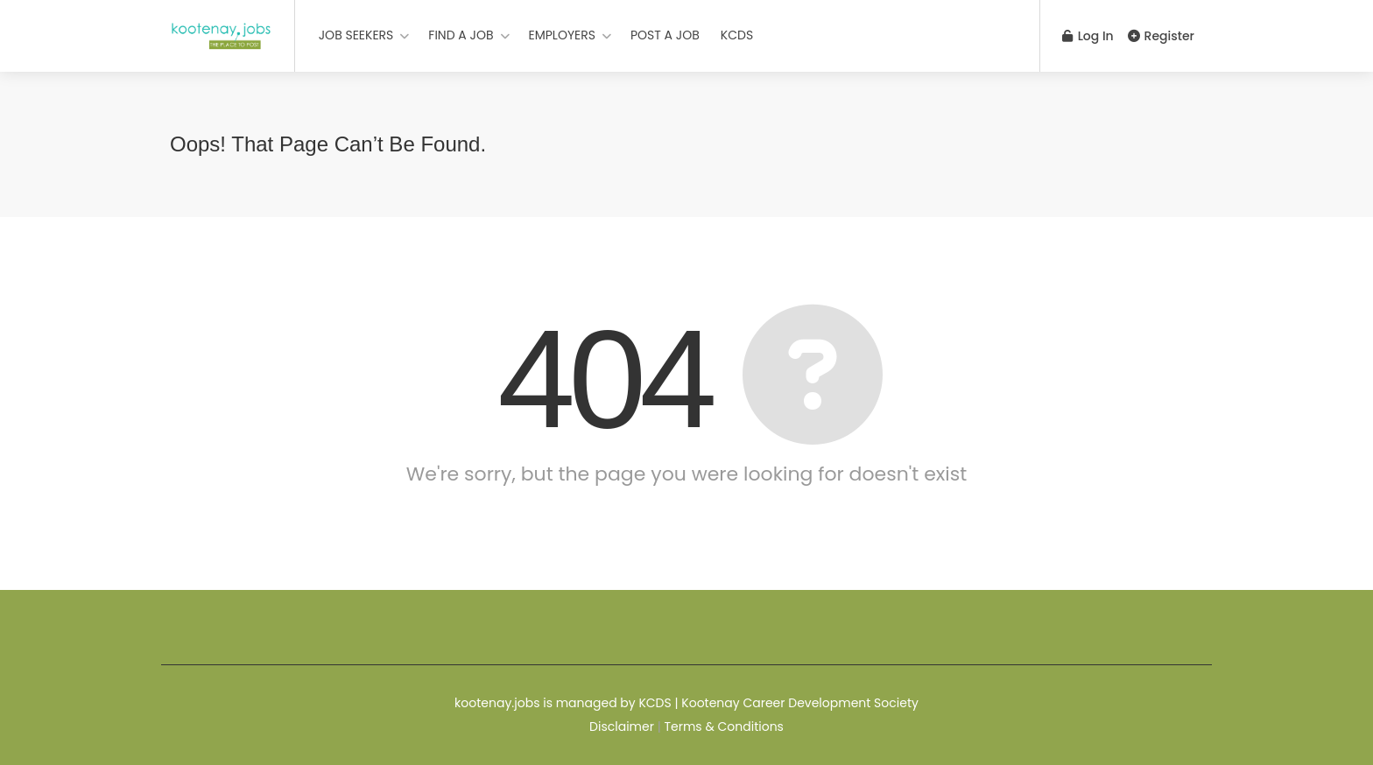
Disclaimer (621, 726)
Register (1161, 36)
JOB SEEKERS (356, 35)
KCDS (737, 35)
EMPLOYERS (562, 35)
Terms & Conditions (723, 726)
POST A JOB (665, 35)
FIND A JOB (460, 35)
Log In (1088, 36)
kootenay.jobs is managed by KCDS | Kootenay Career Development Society (686, 703)
